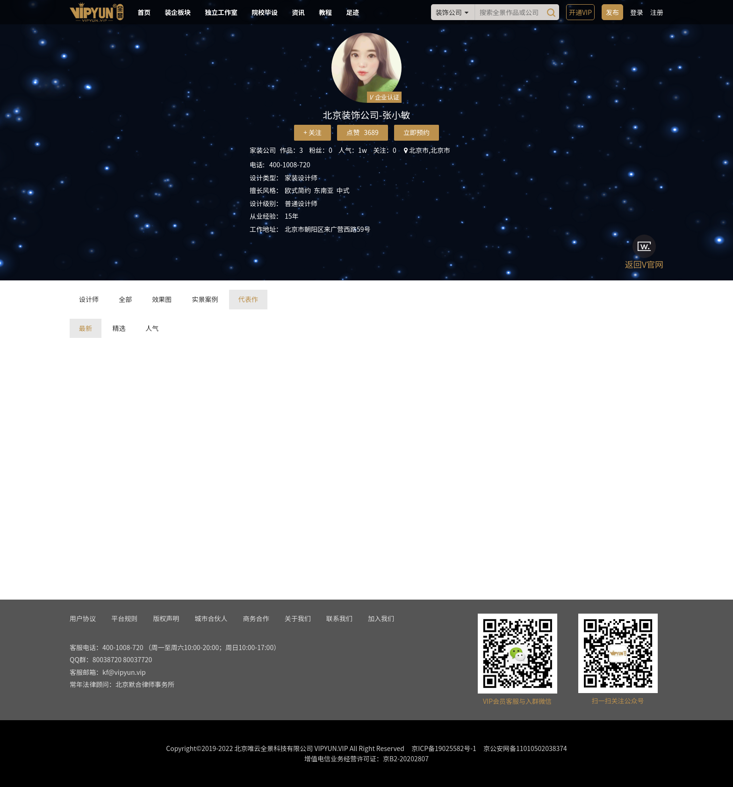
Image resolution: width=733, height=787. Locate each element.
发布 (612, 12)
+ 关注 (312, 132)
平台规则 (124, 618)
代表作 (248, 299)
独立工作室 (221, 12)
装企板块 (178, 12)
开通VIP (580, 12)
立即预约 (416, 132)
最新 (85, 328)
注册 (656, 12)
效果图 (162, 299)
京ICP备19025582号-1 (443, 748)
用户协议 (83, 618)
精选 (118, 328)
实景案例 (205, 299)
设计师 (89, 299)
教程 (325, 12)
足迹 (352, 12)
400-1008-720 (289, 164)
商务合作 (256, 618)
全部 (125, 299)
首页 (144, 12)
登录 (636, 12)
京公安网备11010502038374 (525, 748)
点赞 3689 (362, 132)
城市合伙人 (210, 618)
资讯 (298, 12)
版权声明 (166, 618)
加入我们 (381, 618)
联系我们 (339, 618)
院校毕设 (265, 12)
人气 (151, 328)
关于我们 (298, 618)
